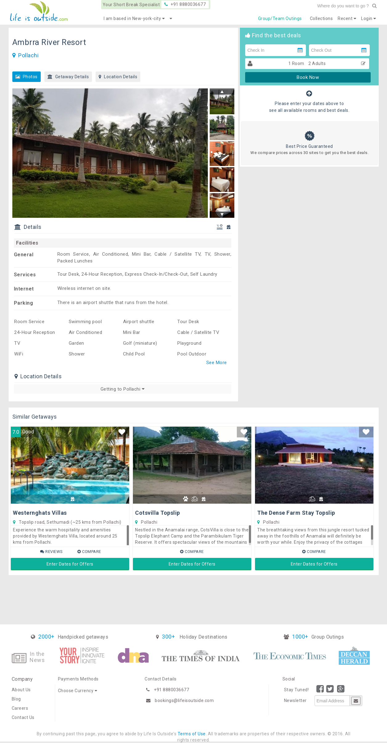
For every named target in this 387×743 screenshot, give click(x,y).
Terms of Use (192, 733)
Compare (89, 551)
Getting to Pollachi (123, 389)
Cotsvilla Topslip (157, 513)
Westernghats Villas (40, 513)
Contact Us (23, 717)
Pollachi (28, 55)
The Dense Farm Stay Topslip (296, 513)
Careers (20, 708)
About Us (21, 689)
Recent (347, 18)
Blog (16, 698)
